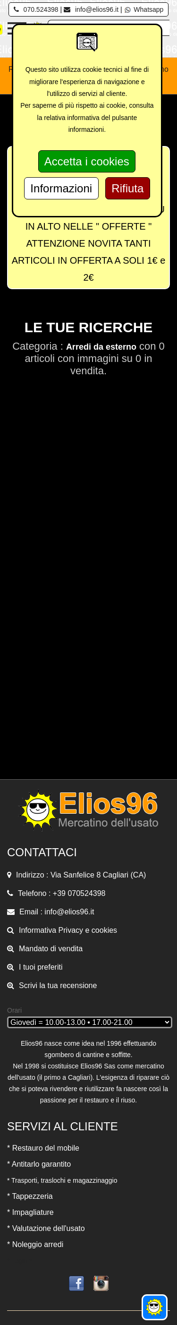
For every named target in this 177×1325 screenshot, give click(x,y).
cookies (104, 930)
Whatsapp (143, 9)
